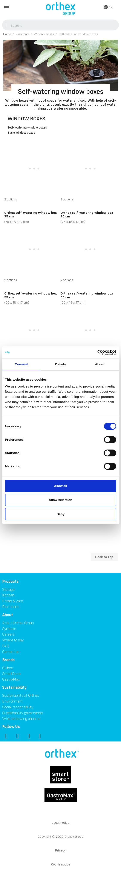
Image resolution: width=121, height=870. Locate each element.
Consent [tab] (21, 364)
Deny (60, 514)
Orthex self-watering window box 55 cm (30, 295)
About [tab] (99, 364)
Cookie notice (60, 864)
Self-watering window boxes (27, 127)
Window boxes (26, 118)
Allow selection (60, 500)
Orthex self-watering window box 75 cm (30, 214)
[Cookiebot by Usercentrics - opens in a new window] (97, 352)
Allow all (60, 486)
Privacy (60, 850)
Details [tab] (60, 364)
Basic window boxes (21, 133)
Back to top (104, 557)
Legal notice (60, 822)
